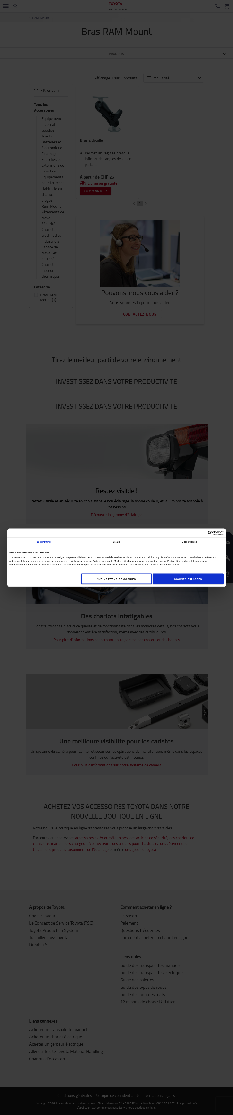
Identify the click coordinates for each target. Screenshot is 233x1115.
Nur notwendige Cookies (116, 579)
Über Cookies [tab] (189, 542)
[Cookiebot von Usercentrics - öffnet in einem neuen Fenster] (202, 533)
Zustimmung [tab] (44, 542)
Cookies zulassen (188, 579)
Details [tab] (116, 542)
